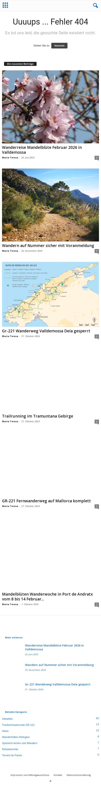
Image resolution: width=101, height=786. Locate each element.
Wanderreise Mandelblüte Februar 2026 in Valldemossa (42, 150)
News (5, 730)
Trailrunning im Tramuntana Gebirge (37, 416)
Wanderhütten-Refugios (16, 737)
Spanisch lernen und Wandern (19, 743)
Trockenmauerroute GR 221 (18, 724)
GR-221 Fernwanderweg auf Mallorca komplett (46, 501)
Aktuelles (7, 718)
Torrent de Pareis (12, 755)
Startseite (59, 45)
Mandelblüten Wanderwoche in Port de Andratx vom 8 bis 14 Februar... (47, 597)
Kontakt (58, 774)
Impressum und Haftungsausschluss (30, 774)
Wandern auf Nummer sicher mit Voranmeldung (48, 245)
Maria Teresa (10, 157)
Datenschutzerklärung (79, 774)
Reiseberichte (10, 749)
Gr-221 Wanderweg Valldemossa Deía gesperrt (46, 331)
